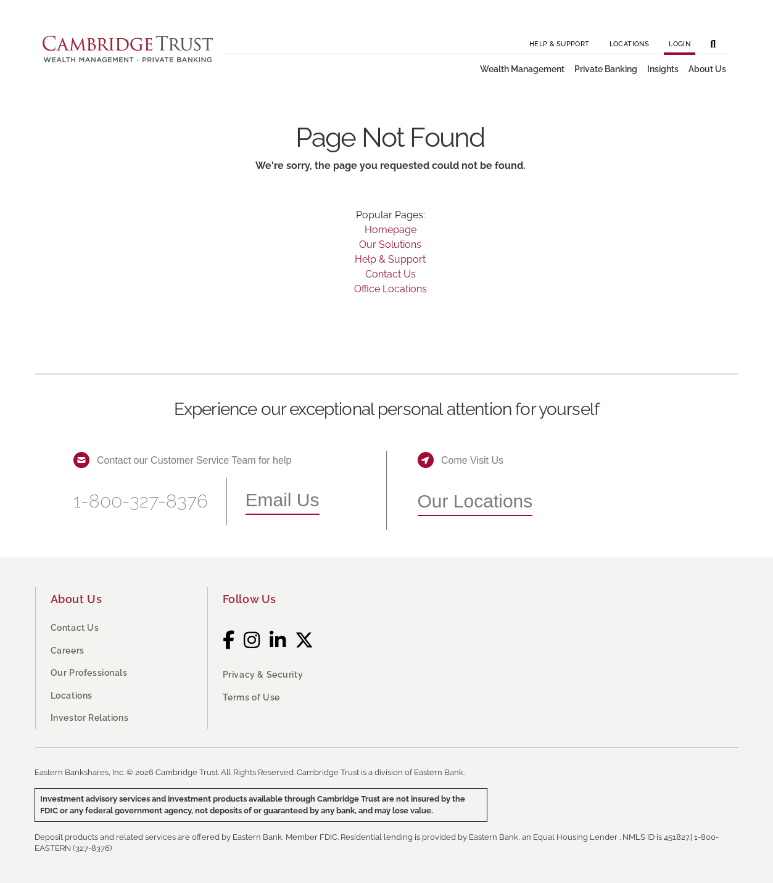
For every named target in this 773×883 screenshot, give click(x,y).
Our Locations (475, 501)
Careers (68, 650)
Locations (630, 44)
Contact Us (390, 274)
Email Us (283, 500)
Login (679, 44)
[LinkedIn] (278, 639)
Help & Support (559, 44)
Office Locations (390, 289)
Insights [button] (663, 69)
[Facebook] (229, 639)
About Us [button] (707, 69)
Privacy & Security (263, 675)
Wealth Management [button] (522, 69)
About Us (76, 599)
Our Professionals (89, 673)
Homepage (390, 230)
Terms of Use (251, 697)
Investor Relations (90, 718)
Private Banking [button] (605, 69)
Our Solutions (390, 244)
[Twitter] (304, 639)
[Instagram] (252, 639)
